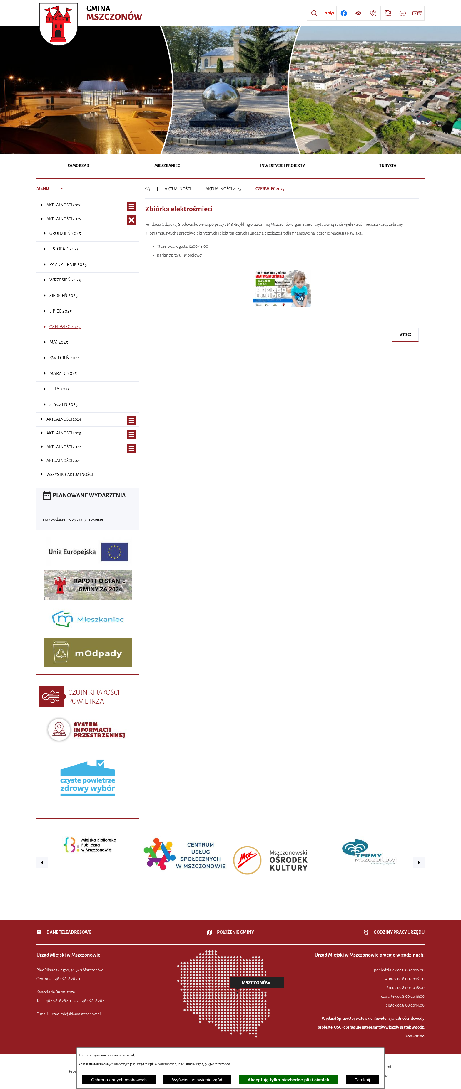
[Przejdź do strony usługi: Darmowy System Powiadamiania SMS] (402, 13)
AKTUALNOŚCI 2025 (223, 189)
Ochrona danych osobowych (119, 1079)
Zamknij (362, 1079)
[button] (282, 310)
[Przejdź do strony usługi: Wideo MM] (417, 13)
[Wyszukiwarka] (314, 13)
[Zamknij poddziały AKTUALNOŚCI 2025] (131, 220)
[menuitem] (78, 166)
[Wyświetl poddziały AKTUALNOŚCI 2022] (131, 448)
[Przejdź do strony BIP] (329, 13)
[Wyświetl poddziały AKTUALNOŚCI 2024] (131, 421)
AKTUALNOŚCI (178, 189)
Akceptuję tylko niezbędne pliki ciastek (288, 1079)
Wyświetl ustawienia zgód (197, 1079)
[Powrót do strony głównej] (147, 189)
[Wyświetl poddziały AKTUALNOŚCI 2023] (131, 434)
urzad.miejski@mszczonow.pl (75, 1014)
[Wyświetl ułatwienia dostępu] (358, 13)
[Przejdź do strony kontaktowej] (373, 13)
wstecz (405, 334)
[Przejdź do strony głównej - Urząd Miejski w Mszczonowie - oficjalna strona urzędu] (91, 13)
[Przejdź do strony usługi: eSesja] (387, 13)
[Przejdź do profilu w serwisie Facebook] (343, 13)
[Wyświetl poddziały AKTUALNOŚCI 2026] (131, 206)
